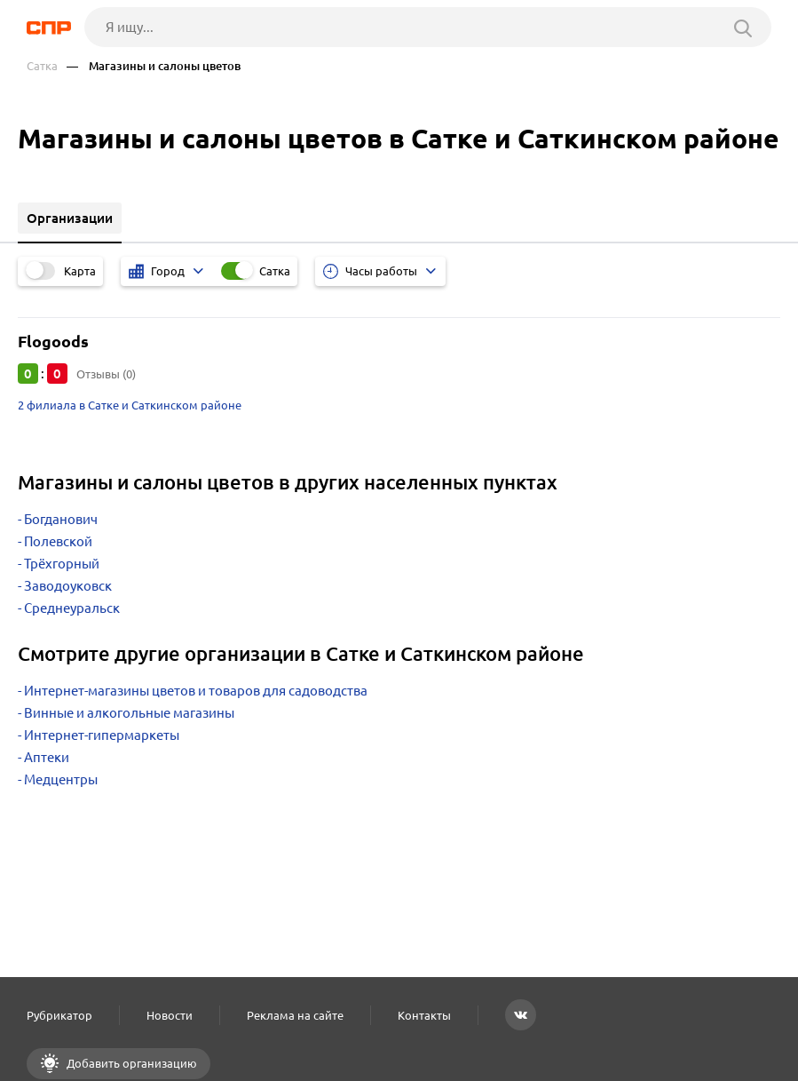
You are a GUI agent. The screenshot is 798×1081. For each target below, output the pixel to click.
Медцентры (61, 779)
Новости (169, 1015)
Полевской (58, 541)
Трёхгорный (61, 563)
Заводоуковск (68, 585)
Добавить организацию (130, 1063)
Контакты (424, 1015)
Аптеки (46, 757)
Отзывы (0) (106, 374)
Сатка (42, 66)
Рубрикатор (59, 1015)
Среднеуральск (72, 608)
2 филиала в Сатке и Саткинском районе (129, 405)
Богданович (61, 519)
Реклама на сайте (295, 1015)
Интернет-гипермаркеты (101, 735)
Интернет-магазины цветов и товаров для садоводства (195, 690)
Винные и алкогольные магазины (129, 712)
